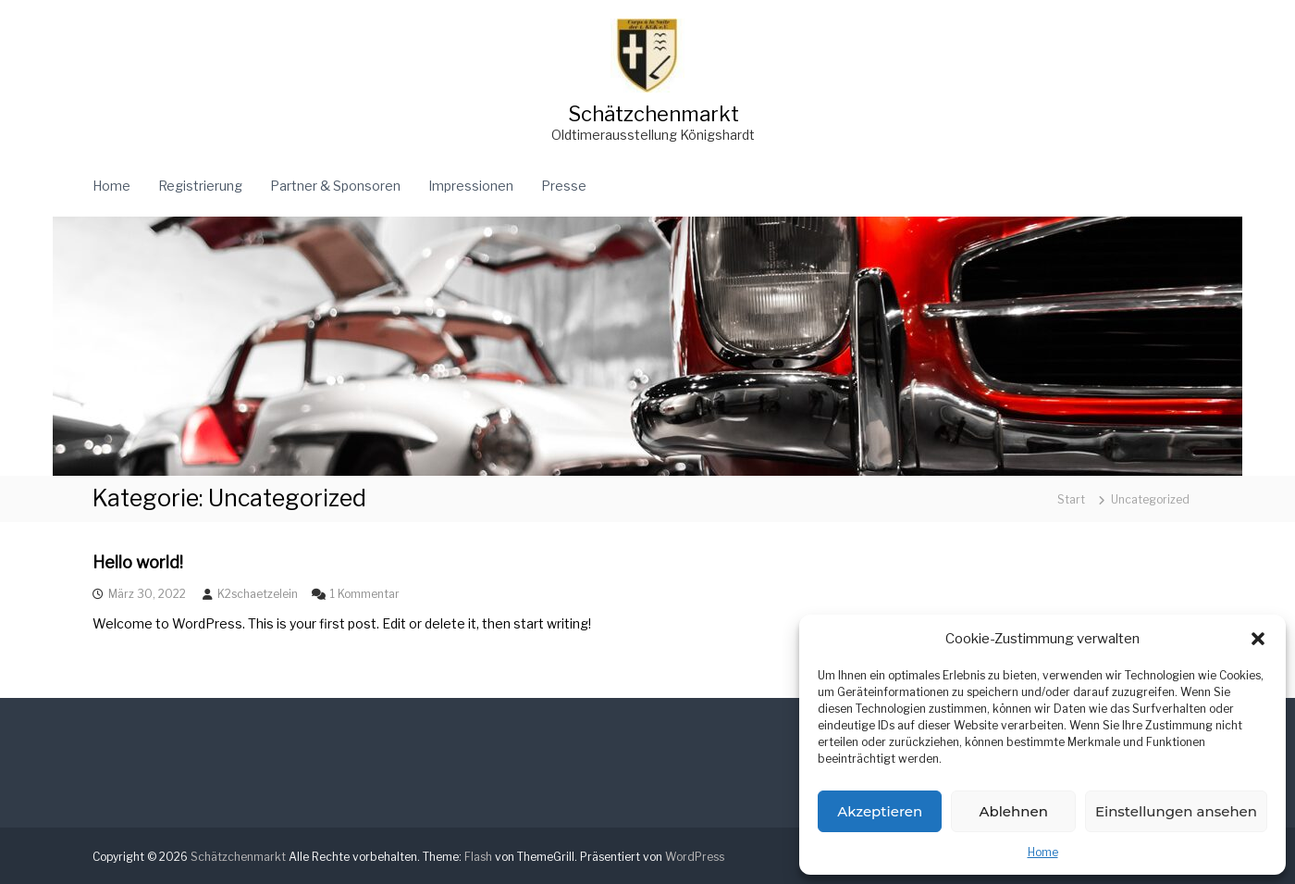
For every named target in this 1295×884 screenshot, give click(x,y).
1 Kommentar (365, 594)
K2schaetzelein (257, 594)
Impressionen (470, 185)
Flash (478, 857)
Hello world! (137, 562)
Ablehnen (1013, 811)
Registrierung (200, 185)
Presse (563, 185)
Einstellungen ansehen (1176, 811)
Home (1043, 852)
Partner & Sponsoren (335, 185)
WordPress (694, 857)
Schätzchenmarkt (653, 114)
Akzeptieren (879, 811)
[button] (1258, 638)
